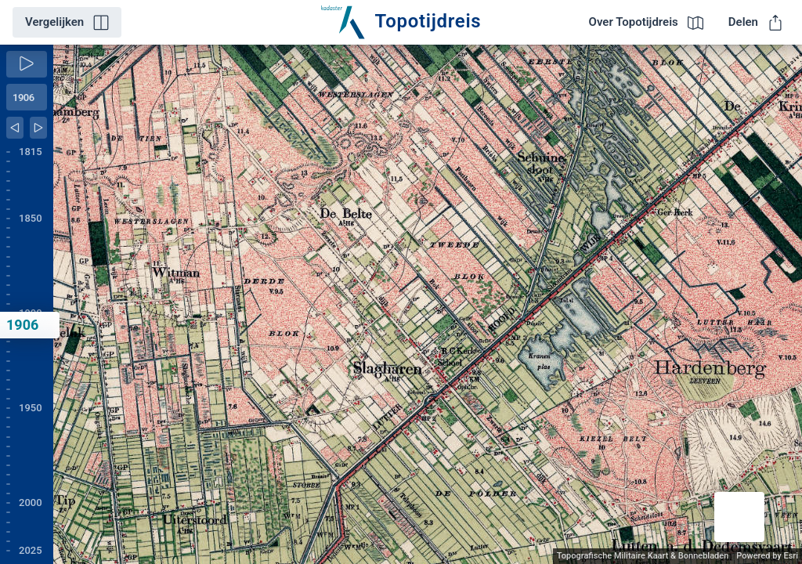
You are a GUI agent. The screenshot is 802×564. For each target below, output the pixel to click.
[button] (739, 517)
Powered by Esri (767, 556)
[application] (427, 304)
